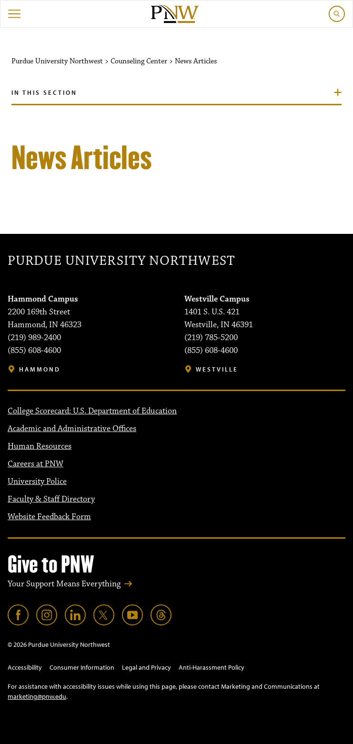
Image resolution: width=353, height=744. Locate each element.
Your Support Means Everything (64, 584)
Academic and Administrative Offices (72, 428)
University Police (37, 481)
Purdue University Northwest (121, 261)
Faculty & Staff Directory (51, 499)
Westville (217, 369)
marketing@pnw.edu (37, 696)
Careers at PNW (35, 464)
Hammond (40, 369)
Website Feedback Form (49, 517)
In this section (44, 92)
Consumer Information (82, 667)
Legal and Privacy (146, 667)
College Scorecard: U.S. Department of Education (92, 411)
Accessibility (25, 667)
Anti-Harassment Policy (211, 667)
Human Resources (39, 446)
